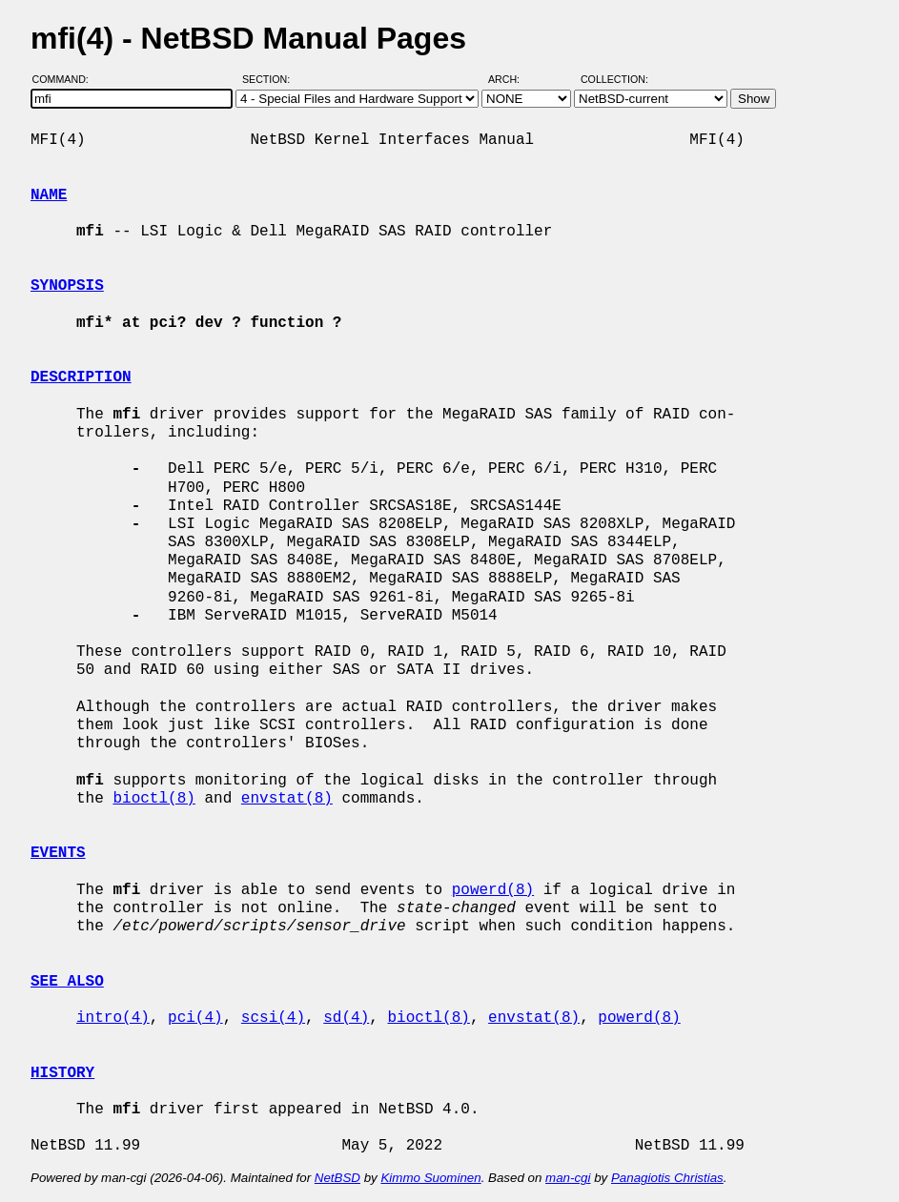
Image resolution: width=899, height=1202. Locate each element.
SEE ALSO (67, 981)
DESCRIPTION (81, 377)
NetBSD (337, 1178)
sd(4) (346, 1018)
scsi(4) (273, 1018)
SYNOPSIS (67, 285)
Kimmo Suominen (430, 1178)
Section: (270, 79)
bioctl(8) (153, 798)
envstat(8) (287, 798)
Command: (66, 79)
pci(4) (195, 1018)
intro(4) (113, 1018)
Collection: (614, 79)
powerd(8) (493, 890)
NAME (49, 195)
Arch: (512, 79)
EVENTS (58, 853)
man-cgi (567, 1178)
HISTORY (62, 1073)
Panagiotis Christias (667, 1178)
